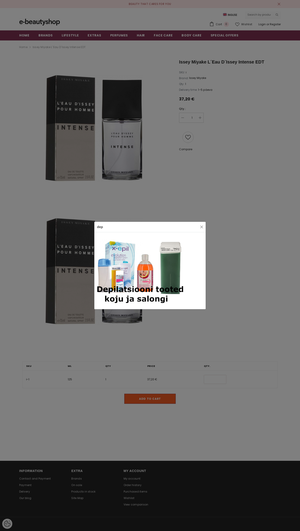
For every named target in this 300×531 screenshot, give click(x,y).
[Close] (201, 227)
